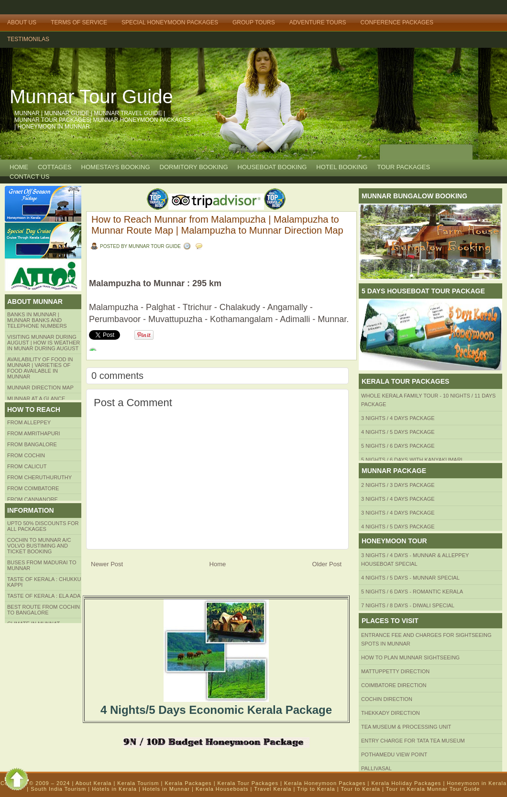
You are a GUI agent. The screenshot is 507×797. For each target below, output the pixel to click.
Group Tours (253, 22)
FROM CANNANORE (32, 499)
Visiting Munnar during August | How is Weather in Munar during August (43, 342)
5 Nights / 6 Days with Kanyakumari (412, 460)
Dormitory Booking (194, 167)
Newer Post (107, 564)
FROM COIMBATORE (33, 488)
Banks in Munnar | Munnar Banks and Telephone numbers (37, 320)
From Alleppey (29, 422)
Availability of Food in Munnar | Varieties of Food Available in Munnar (40, 367)
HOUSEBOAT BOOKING (272, 167)
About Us (21, 22)
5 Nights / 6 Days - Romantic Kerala (412, 591)
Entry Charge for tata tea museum (413, 740)
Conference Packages (397, 22)
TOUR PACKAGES (403, 167)
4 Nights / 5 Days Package (398, 432)
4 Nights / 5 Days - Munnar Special (410, 578)
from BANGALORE (32, 444)
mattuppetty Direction (395, 671)
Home (19, 167)
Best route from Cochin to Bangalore (43, 609)
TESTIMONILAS (28, 39)
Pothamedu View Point (394, 754)
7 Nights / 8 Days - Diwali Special (407, 605)
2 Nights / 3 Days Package (398, 485)
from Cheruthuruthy (39, 477)
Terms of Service (79, 22)
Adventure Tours (317, 22)
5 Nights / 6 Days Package (398, 446)
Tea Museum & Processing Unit (406, 727)
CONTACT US (29, 176)
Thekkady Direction (390, 713)
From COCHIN (26, 455)
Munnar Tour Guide (91, 96)
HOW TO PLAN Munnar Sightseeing (410, 657)
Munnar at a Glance (36, 398)
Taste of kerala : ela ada (43, 596)
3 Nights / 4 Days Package (398, 418)
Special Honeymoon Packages (169, 22)
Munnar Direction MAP (40, 387)
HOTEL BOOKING (341, 167)
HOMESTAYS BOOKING (115, 167)
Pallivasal (376, 768)
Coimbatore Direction (394, 685)
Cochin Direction (386, 699)
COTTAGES (55, 167)
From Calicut (27, 466)
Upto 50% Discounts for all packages (43, 526)
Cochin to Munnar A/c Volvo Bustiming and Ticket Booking (39, 545)
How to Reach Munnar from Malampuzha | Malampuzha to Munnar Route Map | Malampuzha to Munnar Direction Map (217, 225)
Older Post (327, 564)
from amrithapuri (33, 433)
